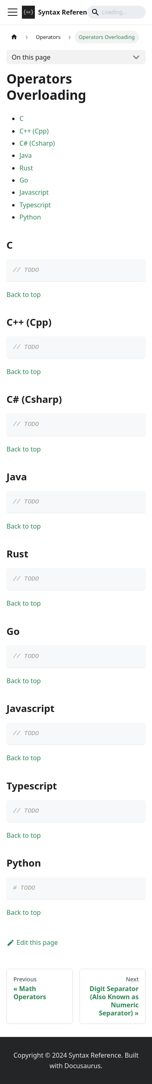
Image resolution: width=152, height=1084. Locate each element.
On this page (31, 57)
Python (30, 217)
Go (23, 180)
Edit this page (32, 942)
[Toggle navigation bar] (12, 12)
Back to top (23, 294)
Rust (26, 167)
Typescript (35, 204)
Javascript (34, 192)
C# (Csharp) (37, 143)
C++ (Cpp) (34, 131)
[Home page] (14, 37)
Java (25, 155)
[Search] (116, 12)
